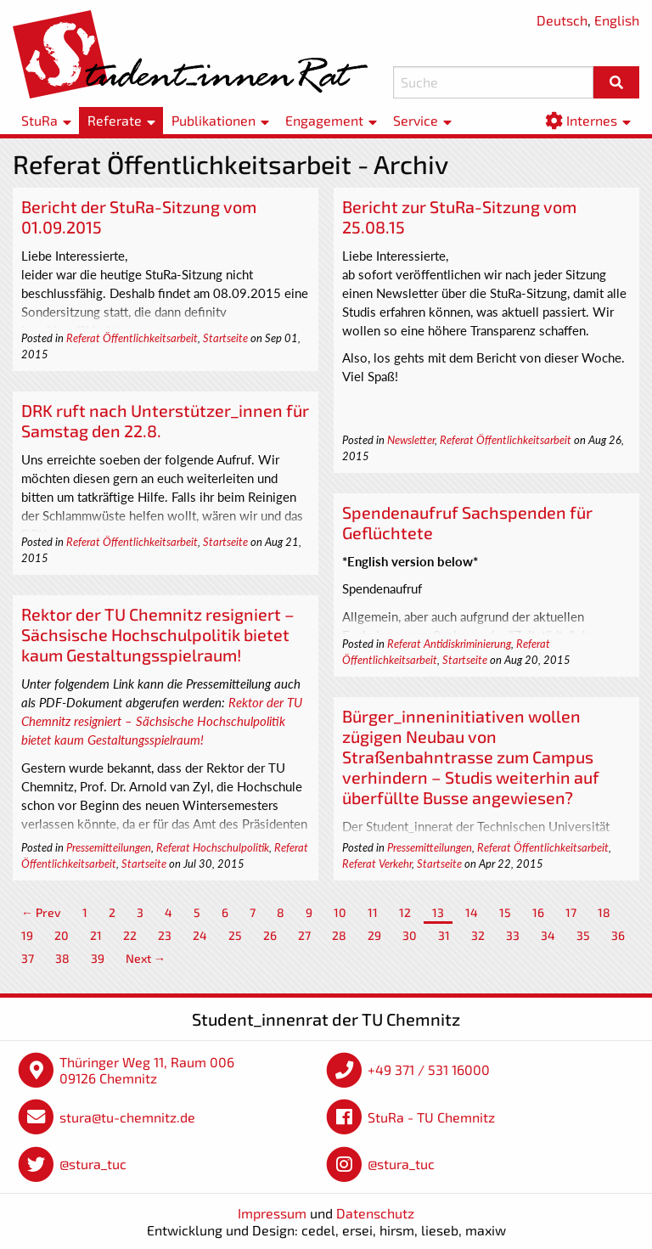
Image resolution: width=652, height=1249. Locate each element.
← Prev (41, 912)
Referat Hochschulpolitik (212, 847)
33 (513, 935)
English (616, 20)
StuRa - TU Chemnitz (431, 1117)
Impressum (272, 1213)
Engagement (324, 120)
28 (339, 935)
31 (444, 935)
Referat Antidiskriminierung (449, 643)
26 (270, 935)
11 (373, 912)
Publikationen (213, 120)
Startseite (225, 338)
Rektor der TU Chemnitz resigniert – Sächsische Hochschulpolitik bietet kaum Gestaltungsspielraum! (158, 634)
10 (340, 912)
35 (583, 935)
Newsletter (411, 440)
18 (604, 912)
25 (235, 935)
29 (374, 935)
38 (62, 958)
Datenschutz (375, 1213)
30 (409, 935)
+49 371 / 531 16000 (429, 1069)
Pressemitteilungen (108, 847)
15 (505, 912)
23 (164, 935)
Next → (146, 958)
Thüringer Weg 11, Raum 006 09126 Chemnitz (146, 1070)
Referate (114, 120)
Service (415, 120)
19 (27, 935)
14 (471, 912)
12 (405, 912)
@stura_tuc (92, 1164)
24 (200, 935)
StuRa (39, 120)
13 (438, 912)
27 (304, 935)
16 (538, 912)
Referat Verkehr (377, 863)
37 (27, 958)
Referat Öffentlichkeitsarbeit (132, 338)
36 (618, 935)
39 (97, 958)
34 (548, 935)
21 (96, 935)
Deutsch (562, 20)
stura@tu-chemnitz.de (127, 1117)
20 (61, 935)
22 (130, 935)
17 (570, 912)
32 (478, 935)
